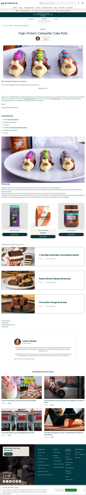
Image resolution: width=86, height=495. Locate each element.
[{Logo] (9, 3)
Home (4, 25)
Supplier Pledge (69, 479)
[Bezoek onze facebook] (7, 481)
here (9, 493)
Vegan (55, 7)
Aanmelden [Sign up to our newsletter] (8, 454)
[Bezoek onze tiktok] (10, 481)
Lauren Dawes (51, 258)
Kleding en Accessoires (56, 456)
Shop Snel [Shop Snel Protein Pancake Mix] (43, 236)
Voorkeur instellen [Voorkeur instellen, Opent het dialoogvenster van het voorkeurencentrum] (59, 490)
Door (45, 38)
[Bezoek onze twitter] (16, 481)
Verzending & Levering (43, 471)
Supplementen (31, 19)
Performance (62, 7)
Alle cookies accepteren (71, 490)
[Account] (79, 3)
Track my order (41, 468)
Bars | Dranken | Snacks (47, 7)
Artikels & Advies (57, 460)
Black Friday (77, 457)
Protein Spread (56, 99)
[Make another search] (43, 23)
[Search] (41, 3)
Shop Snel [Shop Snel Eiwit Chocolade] (14, 234)
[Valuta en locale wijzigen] (17, 476)
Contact (40, 455)
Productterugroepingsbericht (45, 474)
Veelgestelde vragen (43, 458)
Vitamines (38, 7)
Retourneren (41, 462)
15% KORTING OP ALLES (43, 14)
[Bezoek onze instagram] (4, 481)
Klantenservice (41, 452)
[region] (43, 490)
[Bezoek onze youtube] (13, 481)
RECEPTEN (43, 29)
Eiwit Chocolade (15, 230)
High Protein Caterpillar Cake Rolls (21, 25)
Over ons (68, 454)
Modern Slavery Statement (69, 463)
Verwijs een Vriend (80, 453)
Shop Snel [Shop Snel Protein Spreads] (71, 234)
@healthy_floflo (43, 88)
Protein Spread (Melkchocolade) (18, 127)
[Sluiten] (83, 490)
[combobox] (57, 3)
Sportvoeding (56, 452)
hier (17, 358)
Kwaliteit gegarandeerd (69, 458)
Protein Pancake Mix (29, 99)
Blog (7, 25)
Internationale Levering (43, 465)
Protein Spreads (71, 230)
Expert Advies (69, 7)
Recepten (44, 19)
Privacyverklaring (69, 467)
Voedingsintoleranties (58, 467)
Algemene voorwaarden (69, 472)
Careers (67, 476)
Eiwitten (15, 7)
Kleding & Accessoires (29, 7)
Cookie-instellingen (8, 472)
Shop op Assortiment (58, 464)
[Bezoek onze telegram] (20, 481)
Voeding (21, 7)
